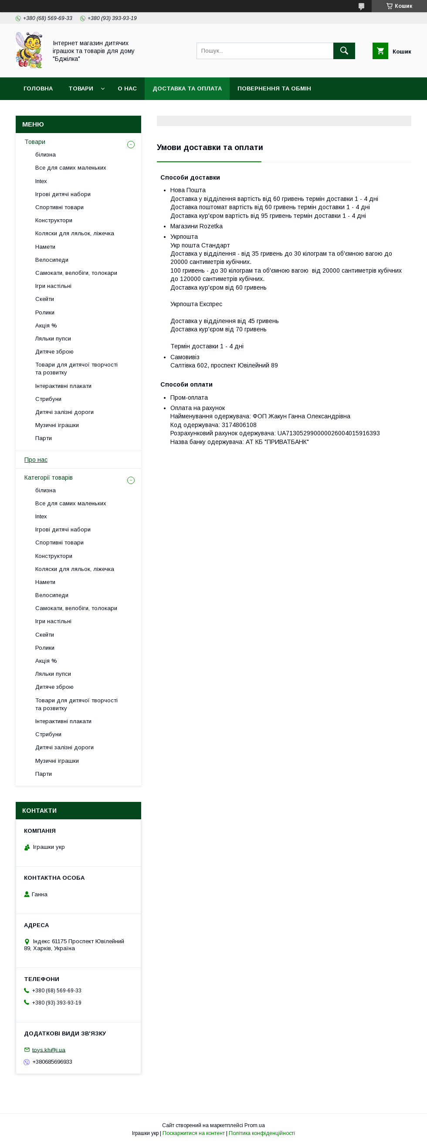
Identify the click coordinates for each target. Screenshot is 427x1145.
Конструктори (53, 220)
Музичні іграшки (57, 425)
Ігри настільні (53, 286)
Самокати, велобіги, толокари (76, 273)
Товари (80, 88)
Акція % (46, 325)
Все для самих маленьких (70, 167)
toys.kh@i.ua (48, 1049)
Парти (43, 438)
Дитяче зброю (54, 351)
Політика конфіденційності (262, 1133)
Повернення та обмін (274, 88)
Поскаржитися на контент (194, 1133)
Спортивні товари (59, 207)
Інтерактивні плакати (63, 386)
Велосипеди (51, 260)
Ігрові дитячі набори (63, 194)
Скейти (44, 299)
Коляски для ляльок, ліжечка (74, 233)
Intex (41, 181)
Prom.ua (254, 1125)
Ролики (44, 312)
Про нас (35, 459)
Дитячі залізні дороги (64, 412)
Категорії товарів (48, 477)
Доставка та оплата (187, 88)
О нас (127, 88)
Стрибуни (48, 399)
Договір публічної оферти (69, 111)
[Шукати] (344, 51)
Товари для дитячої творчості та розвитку (76, 368)
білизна (45, 154)
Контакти (146, 111)
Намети (45, 247)
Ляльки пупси (53, 338)
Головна (38, 88)
